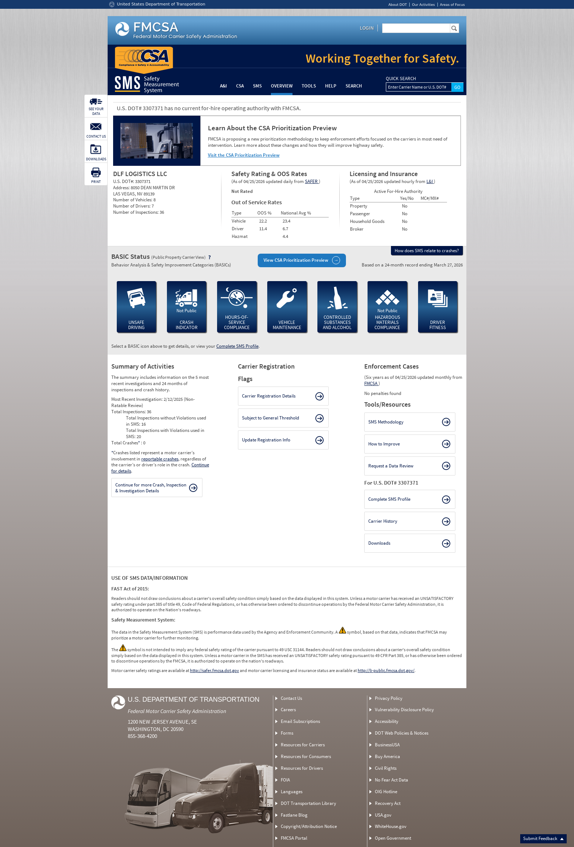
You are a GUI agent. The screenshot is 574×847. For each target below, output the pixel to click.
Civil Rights (385, 768)
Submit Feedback (543, 838)
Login (367, 28)
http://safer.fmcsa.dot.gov (214, 670)
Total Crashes (126, 443)
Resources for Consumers (306, 756)
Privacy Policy (388, 698)
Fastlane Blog (294, 815)
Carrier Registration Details (268, 396)
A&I (223, 86)
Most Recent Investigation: (137, 399)
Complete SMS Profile (237, 346)
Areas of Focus (452, 5)
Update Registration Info (266, 440)
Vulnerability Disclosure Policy (404, 709)
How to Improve (384, 444)
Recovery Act (387, 803)
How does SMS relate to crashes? (427, 250)
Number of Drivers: (132, 206)
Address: (122, 187)
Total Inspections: (129, 411)
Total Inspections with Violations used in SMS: (165, 433)
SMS (257, 86)
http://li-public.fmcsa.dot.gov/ (386, 670)
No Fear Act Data (391, 780)
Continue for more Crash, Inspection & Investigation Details (150, 488)
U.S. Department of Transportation (194, 699)
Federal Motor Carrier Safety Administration (177, 711)
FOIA (285, 780)
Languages (291, 791)
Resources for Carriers (303, 745)
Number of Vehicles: (133, 200)
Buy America (387, 756)
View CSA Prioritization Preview (296, 260)
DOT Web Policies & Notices (401, 733)
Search (354, 86)
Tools (309, 86)
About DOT (397, 5)
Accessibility (386, 721)
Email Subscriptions (300, 721)
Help (330, 86)
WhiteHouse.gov (390, 826)
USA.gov (383, 815)
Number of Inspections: (136, 212)
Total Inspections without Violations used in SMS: (166, 421)
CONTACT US (96, 136)
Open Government (393, 838)
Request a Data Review (390, 466)
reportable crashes (159, 459)
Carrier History (382, 521)
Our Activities (423, 5)
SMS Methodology (385, 422)
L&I (430, 181)
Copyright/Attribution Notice (309, 826)
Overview (281, 86)
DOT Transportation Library (308, 803)
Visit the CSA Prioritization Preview (244, 155)
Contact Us (291, 698)
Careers (288, 709)
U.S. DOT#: (124, 181)
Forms (287, 733)
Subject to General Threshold (270, 418)
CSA (240, 86)
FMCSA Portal (294, 838)
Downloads (379, 543)
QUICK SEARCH (401, 79)
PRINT (96, 181)
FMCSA (371, 383)
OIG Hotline (386, 791)
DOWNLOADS (96, 159)
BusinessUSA (387, 745)
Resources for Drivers (302, 768)
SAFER (312, 181)
